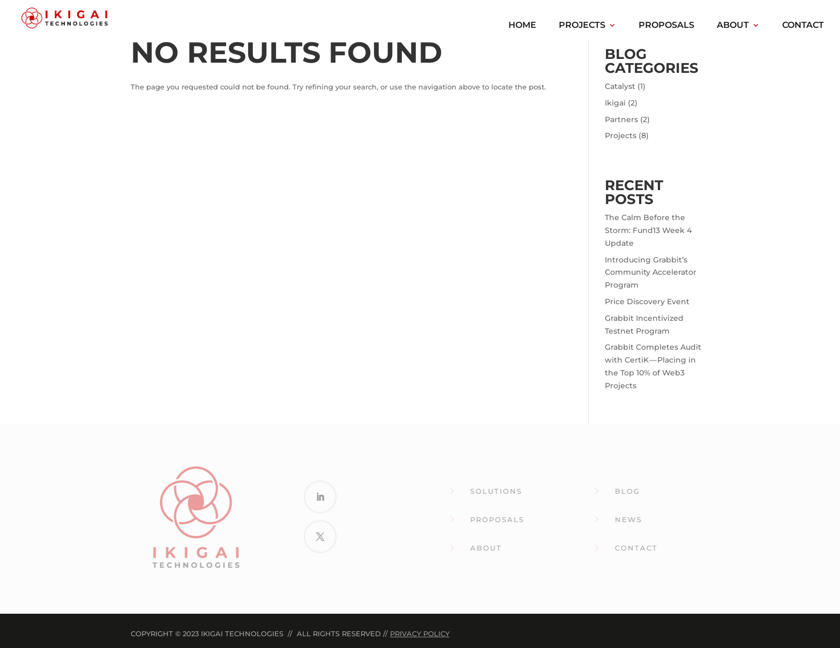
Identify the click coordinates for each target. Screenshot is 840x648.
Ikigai (615, 103)
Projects (582, 25)
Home (522, 25)
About (733, 25)
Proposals (666, 25)
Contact (803, 25)
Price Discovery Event (647, 301)
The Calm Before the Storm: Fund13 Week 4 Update (648, 230)
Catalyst (620, 86)
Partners (621, 119)
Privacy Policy (419, 633)
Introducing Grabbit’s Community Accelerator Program (650, 272)
